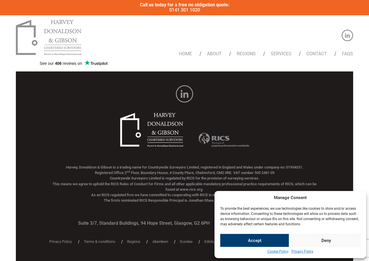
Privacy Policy (302, 252)
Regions (246, 54)
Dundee (186, 242)
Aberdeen (160, 242)
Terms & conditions (99, 242)
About (214, 54)
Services (281, 54)
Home (185, 54)
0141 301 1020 (184, 10)
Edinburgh (212, 242)
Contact (316, 54)
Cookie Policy (278, 252)
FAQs (347, 54)
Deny (326, 240)
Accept (254, 240)
